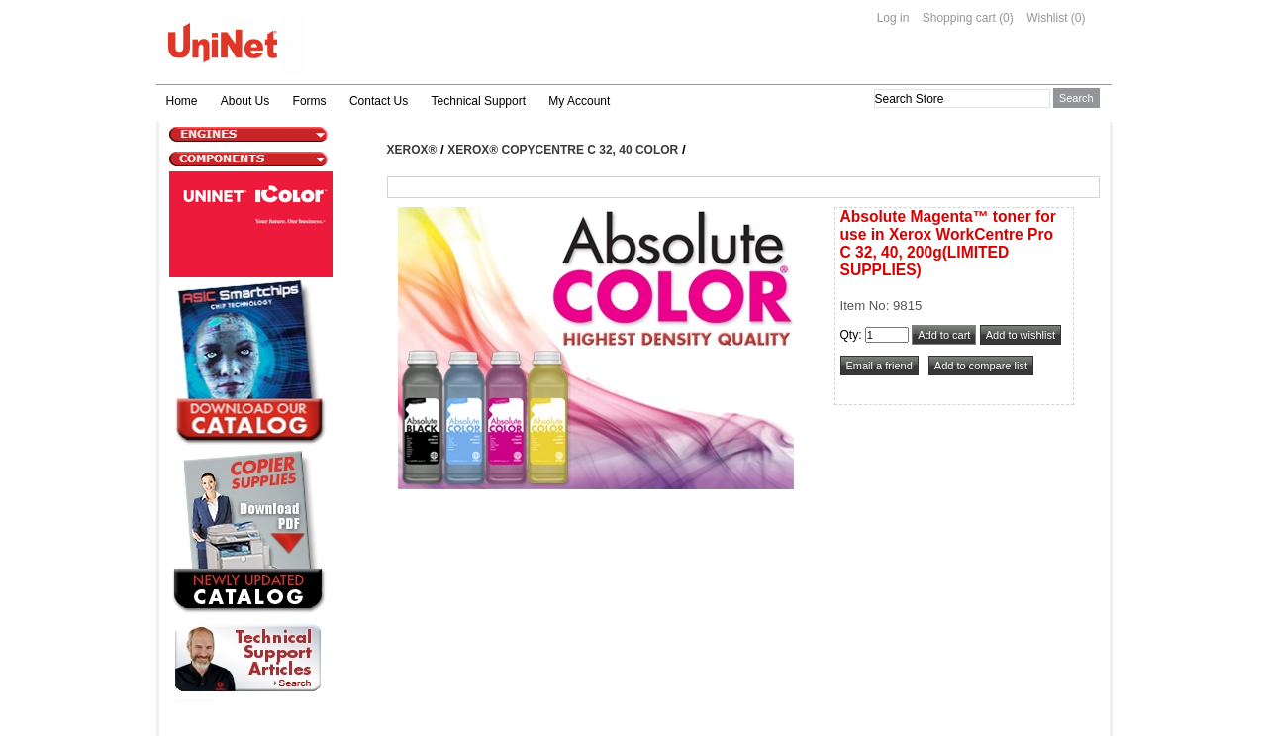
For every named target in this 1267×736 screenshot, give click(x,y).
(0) (1006, 18)
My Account (579, 101)
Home (182, 101)
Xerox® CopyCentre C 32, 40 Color (562, 150)
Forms (310, 101)
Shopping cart (959, 18)
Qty (849, 335)
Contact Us (378, 101)
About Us (245, 101)
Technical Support (479, 101)
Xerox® (412, 150)
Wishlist (1046, 18)
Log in (893, 18)
